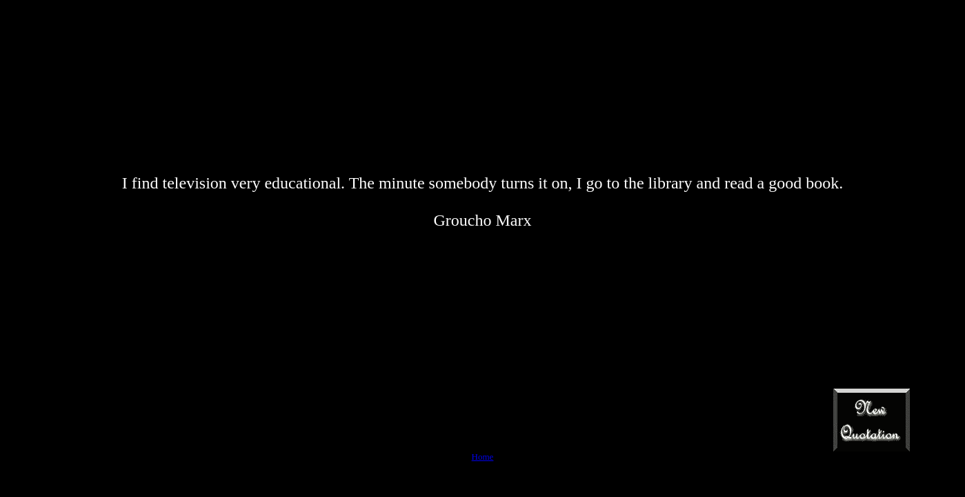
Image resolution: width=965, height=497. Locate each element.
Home (483, 456)
